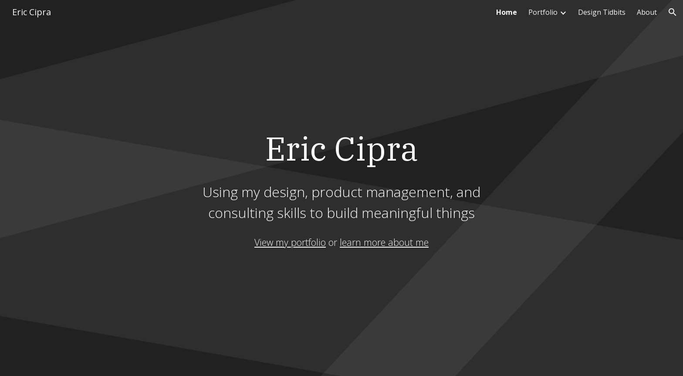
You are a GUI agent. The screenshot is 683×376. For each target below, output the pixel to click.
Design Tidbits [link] (602, 12)
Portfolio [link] (543, 12)
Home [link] (506, 12)
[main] (341, 174)
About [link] (647, 12)
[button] (672, 12)
